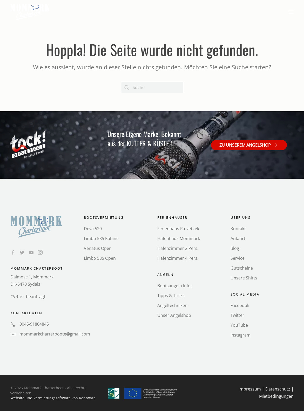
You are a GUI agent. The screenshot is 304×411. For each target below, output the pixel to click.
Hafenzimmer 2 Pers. (177, 248)
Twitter (237, 315)
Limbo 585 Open (100, 258)
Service (238, 258)
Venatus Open (98, 248)
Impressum (250, 389)
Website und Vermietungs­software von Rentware (53, 397)
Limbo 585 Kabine (101, 238)
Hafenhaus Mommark (178, 238)
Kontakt (238, 228)
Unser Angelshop (174, 315)
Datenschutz (277, 389)
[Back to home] (30, 12)
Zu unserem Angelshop (249, 145)
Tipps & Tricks (171, 295)
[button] (291, 12)
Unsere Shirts (244, 278)
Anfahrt (238, 238)
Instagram (241, 335)
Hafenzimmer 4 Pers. (177, 258)
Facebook (240, 305)
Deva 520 (93, 228)
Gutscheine (242, 268)
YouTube (239, 325)
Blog (235, 248)
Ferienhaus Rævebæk (178, 228)
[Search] (152, 87)
